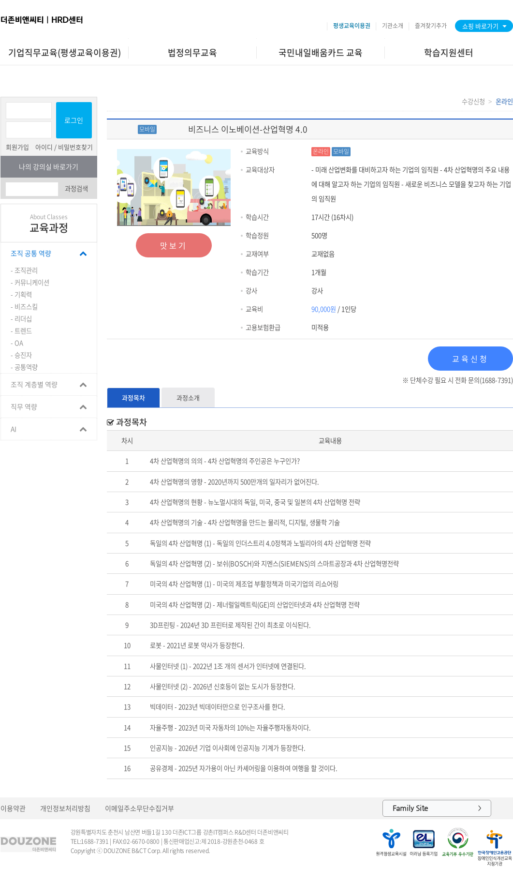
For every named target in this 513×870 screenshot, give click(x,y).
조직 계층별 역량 (34, 384)
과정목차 (133, 397)
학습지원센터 (448, 52)
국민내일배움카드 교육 (320, 52)
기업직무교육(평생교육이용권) (64, 52)
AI (13, 429)
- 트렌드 (21, 330)
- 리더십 (21, 318)
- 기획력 (21, 294)
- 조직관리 (24, 270)
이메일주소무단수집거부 (139, 808)
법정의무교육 (192, 52)
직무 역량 (24, 406)
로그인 (73, 120)
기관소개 (392, 25)
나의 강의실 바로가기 (48, 166)
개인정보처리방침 (65, 808)
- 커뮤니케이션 (30, 282)
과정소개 (188, 397)
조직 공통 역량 (31, 253)
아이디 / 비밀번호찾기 (64, 147)
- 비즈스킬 (24, 306)
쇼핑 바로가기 (480, 25)
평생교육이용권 (351, 25)
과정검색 (76, 188)
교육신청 (470, 358)
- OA (17, 342)
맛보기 (174, 245)
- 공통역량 (24, 367)
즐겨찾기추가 (431, 25)
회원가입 (17, 147)
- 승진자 (21, 355)
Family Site (437, 808)
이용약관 (13, 808)
